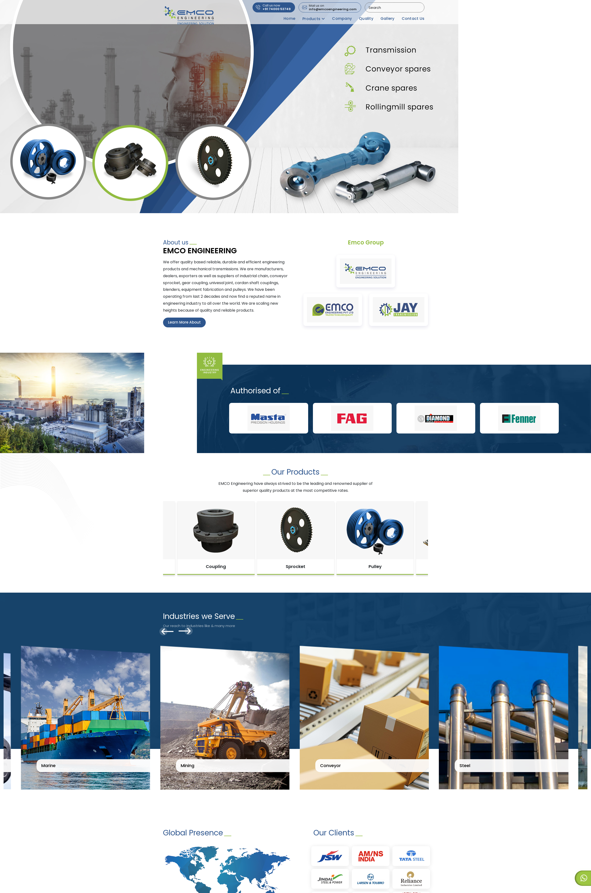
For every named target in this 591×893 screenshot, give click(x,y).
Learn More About (185, 322)
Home (289, 18)
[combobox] (394, 7)
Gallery (387, 18)
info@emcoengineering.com (333, 7)
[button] (5, 99)
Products (311, 19)
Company (342, 18)
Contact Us (413, 18)
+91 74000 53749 (277, 7)
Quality (366, 18)
